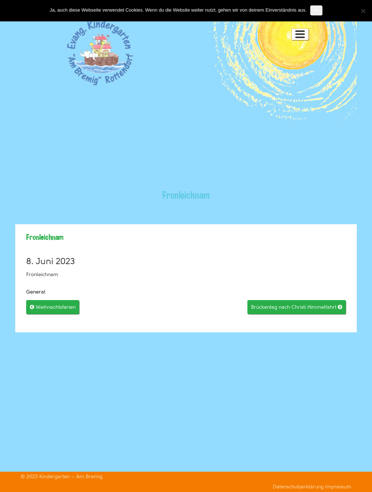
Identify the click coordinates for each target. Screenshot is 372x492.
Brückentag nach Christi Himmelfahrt (296, 307)
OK (316, 10)
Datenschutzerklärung (299, 486)
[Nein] (363, 11)
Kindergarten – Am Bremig (70, 476)
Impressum (338, 486)
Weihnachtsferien (53, 307)
